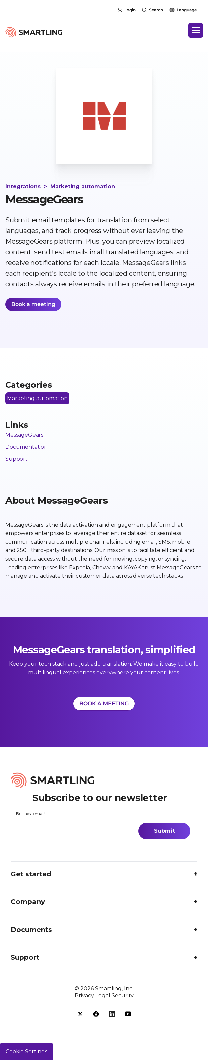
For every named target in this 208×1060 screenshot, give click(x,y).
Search (156, 9)
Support (16, 459)
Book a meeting (33, 304)
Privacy (84, 995)
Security (123, 995)
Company (28, 902)
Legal (102, 995)
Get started (31, 874)
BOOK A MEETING (104, 703)
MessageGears (24, 435)
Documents (31, 929)
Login (130, 9)
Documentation (26, 447)
